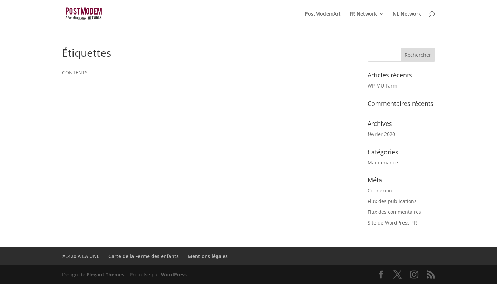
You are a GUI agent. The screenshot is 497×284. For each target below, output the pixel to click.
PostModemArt (323, 14)
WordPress (174, 274)
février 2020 (381, 134)
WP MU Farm (382, 85)
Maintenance (383, 162)
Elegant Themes (105, 274)
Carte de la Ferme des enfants (143, 256)
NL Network (407, 14)
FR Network (363, 14)
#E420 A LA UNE (80, 256)
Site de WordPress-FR (392, 222)
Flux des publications (392, 201)
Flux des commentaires (394, 212)
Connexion (380, 190)
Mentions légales (208, 256)
